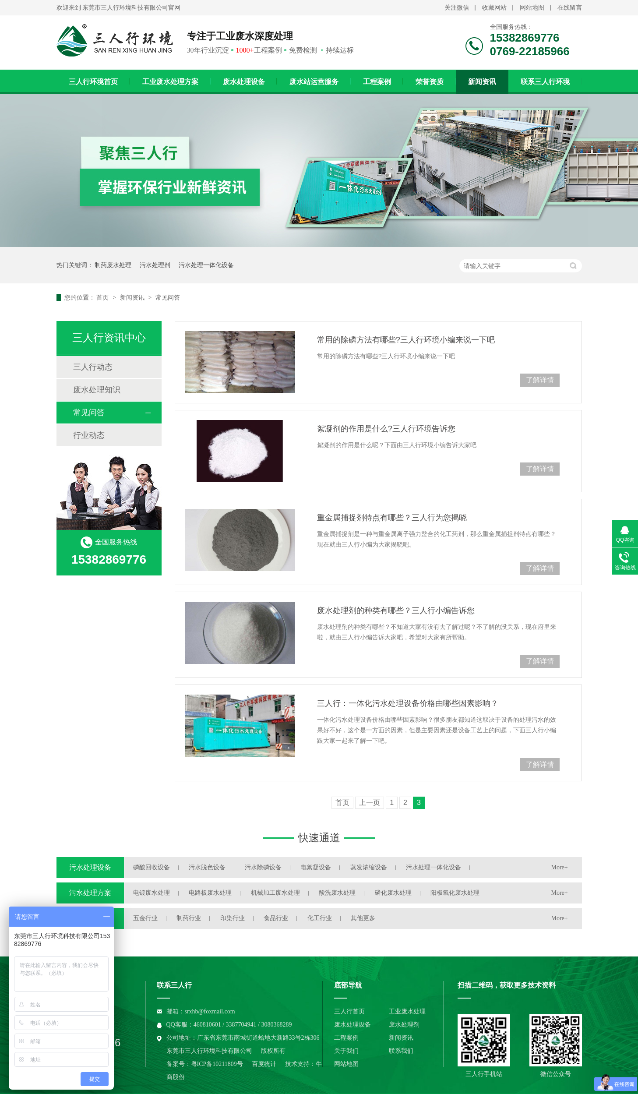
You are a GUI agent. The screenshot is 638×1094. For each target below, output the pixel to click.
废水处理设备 (244, 81)
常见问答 (167, 297)
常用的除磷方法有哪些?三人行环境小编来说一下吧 (406, 339)
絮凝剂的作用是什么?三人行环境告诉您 (386, 428)
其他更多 (363, 918)
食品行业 (276, 918)
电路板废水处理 (210, 892)
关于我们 (346, 1051)
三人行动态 (93, 367)
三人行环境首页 (93, 81)
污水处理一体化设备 (206, 264)
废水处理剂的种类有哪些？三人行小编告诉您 (396, 610)
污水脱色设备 (207, 867)
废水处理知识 (96, 389)
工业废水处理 (407, 1011)
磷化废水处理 (393, 892)
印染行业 (232, 918)
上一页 (369, 802)
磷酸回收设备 (151, 867)
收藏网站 (494, 7)
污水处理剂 (155, 264)
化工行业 (319, 918)
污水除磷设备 (263, 867)
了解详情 (540, 380)
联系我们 (401, 1051)
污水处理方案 (90, 892)
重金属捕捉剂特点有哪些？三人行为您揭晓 (392, 517)
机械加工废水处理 (275, 892)
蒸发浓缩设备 (368, 867)
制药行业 (188, 918)
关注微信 (456, 7)
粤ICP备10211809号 (217, 1064)
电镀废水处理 (151, 892)
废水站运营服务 (313, 81)
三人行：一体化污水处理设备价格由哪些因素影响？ (407, 703)
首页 (103, 297)
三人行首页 (349, 1011)
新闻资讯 (482, 81)
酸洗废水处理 (337, 892)
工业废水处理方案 (170, 81)
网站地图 (532, 7)
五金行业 (145, 918)
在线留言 (569, 7)
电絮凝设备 (315, 867)
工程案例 (377, 81)
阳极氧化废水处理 (454, 892)
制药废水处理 (113, 264)
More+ (559, 867)
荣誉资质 (430, 81)
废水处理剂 (404, 1024)
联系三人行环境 (545, 81)
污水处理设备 (90, 867)
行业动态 (89, 435)
